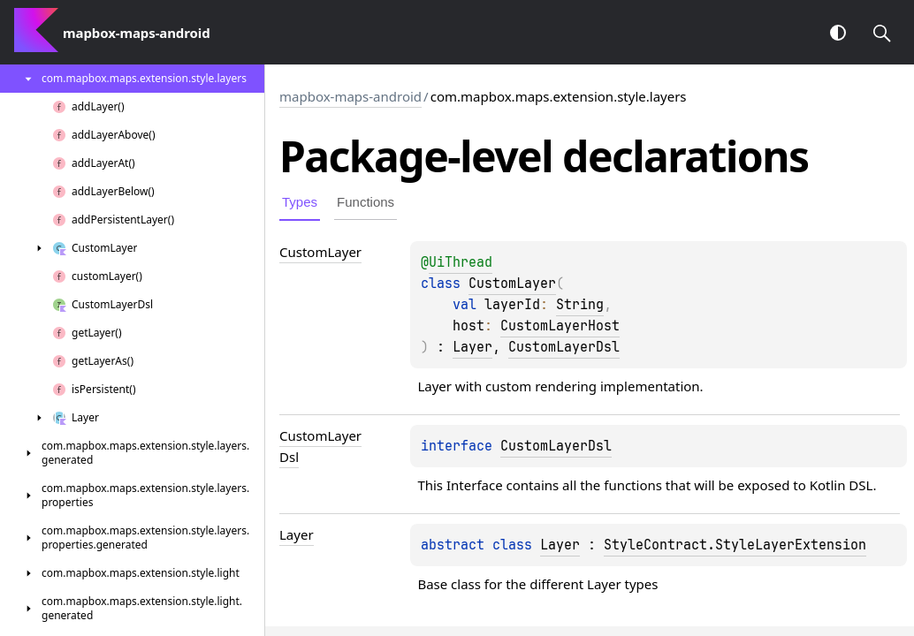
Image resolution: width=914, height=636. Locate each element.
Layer (472, 347)
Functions (365, 201)
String (580, 305)
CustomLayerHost (560, 326)
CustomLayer (512, 283)
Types (299, 201)
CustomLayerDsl (564, 347)
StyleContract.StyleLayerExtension (735, 545)
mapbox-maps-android (350, 96)
